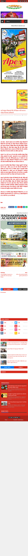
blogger (15, 289)
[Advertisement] (14, 283)
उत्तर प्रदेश (25, 115)
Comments (21, 367)
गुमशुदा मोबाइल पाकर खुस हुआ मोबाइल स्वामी (15, 348)
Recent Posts (7, 367)
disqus (20, 289)
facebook (25, 289)
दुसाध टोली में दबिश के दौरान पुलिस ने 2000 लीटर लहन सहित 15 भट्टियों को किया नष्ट (17, 361)
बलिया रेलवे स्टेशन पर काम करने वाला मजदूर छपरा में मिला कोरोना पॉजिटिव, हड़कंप (17, 386)
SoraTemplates (10, 419)
